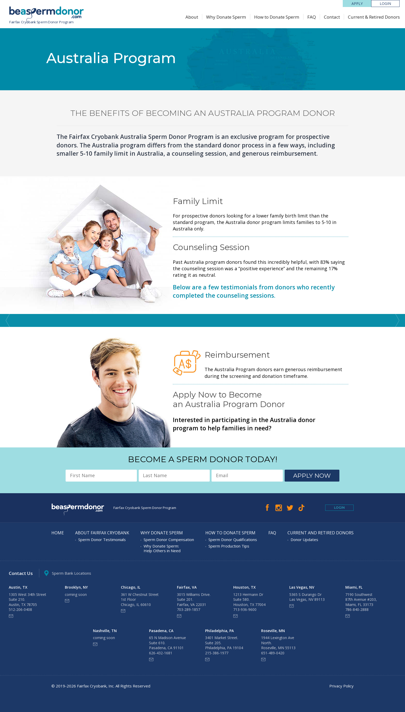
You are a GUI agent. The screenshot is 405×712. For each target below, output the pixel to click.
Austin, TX (18, 587)
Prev (8, 320)
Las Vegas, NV (301, 587)
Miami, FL (353, 587)
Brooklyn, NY (76, 587)
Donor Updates (304, 539)
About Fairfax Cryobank (102, 532)
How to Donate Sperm (276, 17)
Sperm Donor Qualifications (232, 539)
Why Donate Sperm (226, 17)
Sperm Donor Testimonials (102, 539)
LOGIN (385, 3)
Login (339, 507)
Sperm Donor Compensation (169, 539)
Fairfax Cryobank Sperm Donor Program (41, 22)
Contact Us (21, 573)
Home (57, 532)
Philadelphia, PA (219, 630)
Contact (332, 17)
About (191, 17)
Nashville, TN (105, 630)
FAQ (311, 17)
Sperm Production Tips (228, 546)
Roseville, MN (273, 630)
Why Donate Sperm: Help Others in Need (162, 548)
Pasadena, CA (161, 630)
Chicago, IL (130, 587)
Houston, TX (244, 587)
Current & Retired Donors (374, 17)
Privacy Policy (341, 685)
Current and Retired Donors (320, 532)
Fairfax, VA (187, 587)
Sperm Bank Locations (67, 573)
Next (397, 320)
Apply (357, 3)
